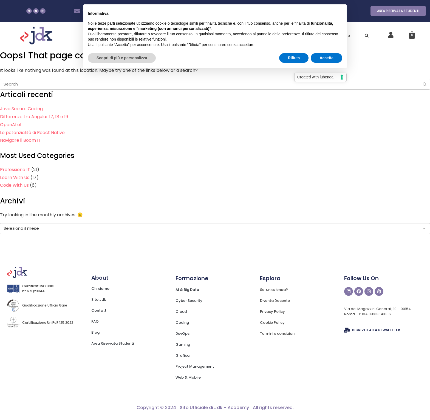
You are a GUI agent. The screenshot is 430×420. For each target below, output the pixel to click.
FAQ (95, 321)
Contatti (99, 310)
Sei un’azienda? (274, 289)
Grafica (182, 355)
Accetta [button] (326, 58)
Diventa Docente (275, 300)
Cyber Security (189, 300)
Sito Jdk (98, 299)
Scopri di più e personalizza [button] (122, 58)
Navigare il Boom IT (20, 140)
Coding (182, 322)
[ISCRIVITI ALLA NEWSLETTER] (347, 330)
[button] (366, 35)
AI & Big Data (187, 289)
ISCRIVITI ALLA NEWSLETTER (376, 330)
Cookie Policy (272, 322)
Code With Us (14, 185)
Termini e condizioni (277, 333)
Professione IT (15, 169)
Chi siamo (100, 288)
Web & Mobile (188, 377)
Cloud (181, 311)
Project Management (195, 366)
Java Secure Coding (21, 109)
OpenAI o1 (10, 124)
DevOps (182, 333)
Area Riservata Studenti (112, 343)
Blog (95, 332)
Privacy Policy (272, 311)
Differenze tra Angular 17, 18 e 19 (34, 116)
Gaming (183, 344)
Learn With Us (14, 177)
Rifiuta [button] (294, 58)
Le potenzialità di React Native (32, 132)
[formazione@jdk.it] (77, 11)
